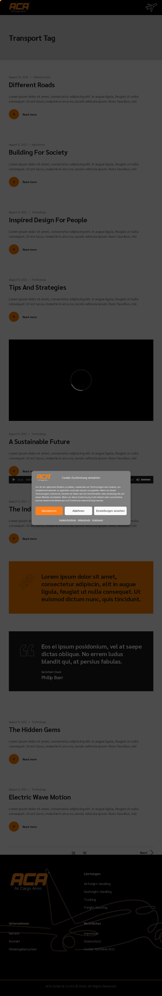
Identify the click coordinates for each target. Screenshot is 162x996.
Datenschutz (84, 519)
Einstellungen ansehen (110, 510)
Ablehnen (78, 510)
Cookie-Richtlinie (67, 519)
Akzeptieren (49, 510)
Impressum (97, 519)
